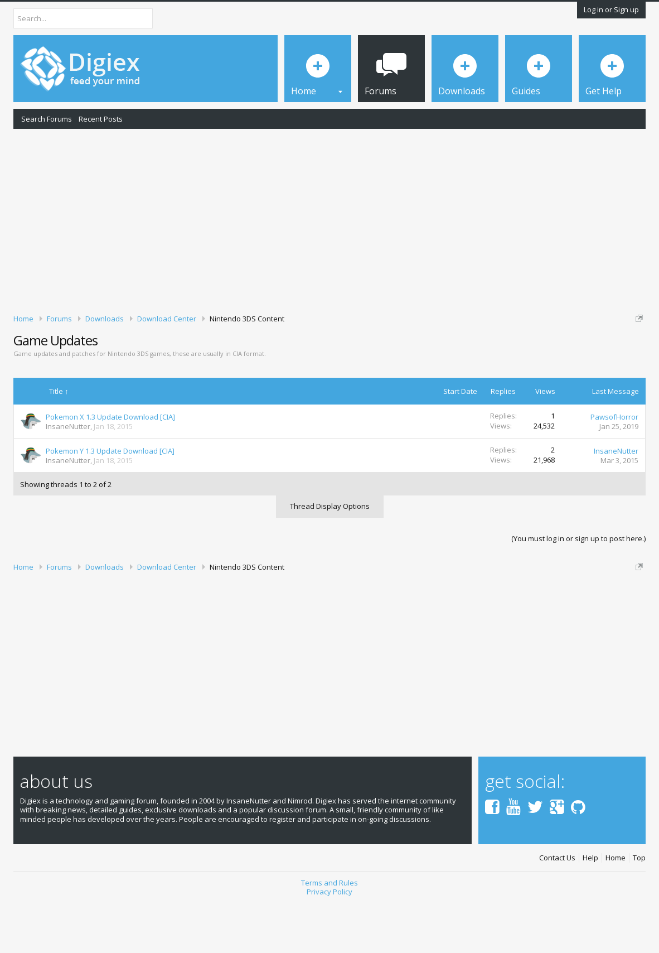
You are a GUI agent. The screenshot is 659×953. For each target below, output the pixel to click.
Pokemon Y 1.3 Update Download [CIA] (110, 499)
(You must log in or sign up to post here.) (578, 586)
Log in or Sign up (611, 9)
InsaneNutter (68, 474)
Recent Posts (101, 119)
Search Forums (46, 119)
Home (615, 906)
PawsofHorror (614, 465)
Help (590, 906)
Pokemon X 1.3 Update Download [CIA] (110, 465)
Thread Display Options (330, 554)
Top (639, 906)
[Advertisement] (329, 219)
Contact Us (557, 906)
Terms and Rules (329, 931)
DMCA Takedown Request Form (318, 362)
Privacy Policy (329, 940)
